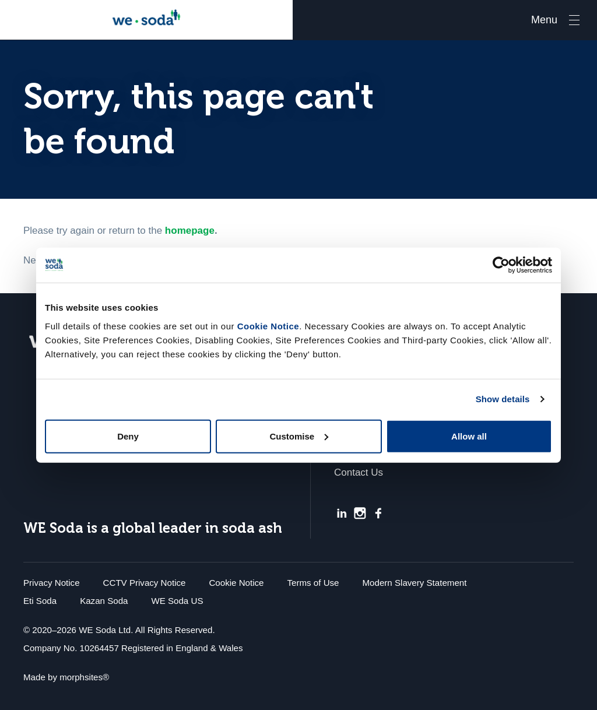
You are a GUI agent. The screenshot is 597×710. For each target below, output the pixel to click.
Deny (128, 436)
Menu (544, 20)
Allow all (469, 436)
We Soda (146, 20)
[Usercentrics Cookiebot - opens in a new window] (501, 265)
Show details (503, 399)
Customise (298, 436)
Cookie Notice (268, 326)
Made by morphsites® (66, 677)
